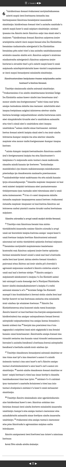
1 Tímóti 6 (32, 3)
